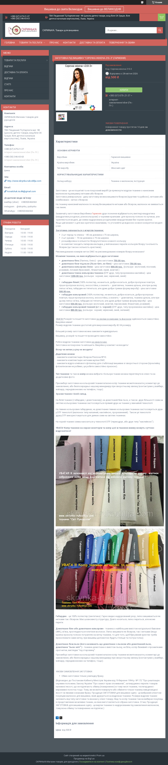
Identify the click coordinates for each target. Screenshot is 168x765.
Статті (7, 84)
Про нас (54, 42)
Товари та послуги (30, 42)
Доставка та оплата (92, 42)
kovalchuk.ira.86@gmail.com (21, 191)
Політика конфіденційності (119, 762)
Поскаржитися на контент (91, 762)
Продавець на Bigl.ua (84, 758)
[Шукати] (160, 30)
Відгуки (8, 66)
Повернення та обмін (122, 42)
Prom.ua (100, 755)
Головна (10, 42)
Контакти (69, 42)
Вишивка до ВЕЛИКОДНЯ (104, 9)
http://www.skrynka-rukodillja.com (24, 181)
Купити (124, 90)
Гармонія (96, 213)
